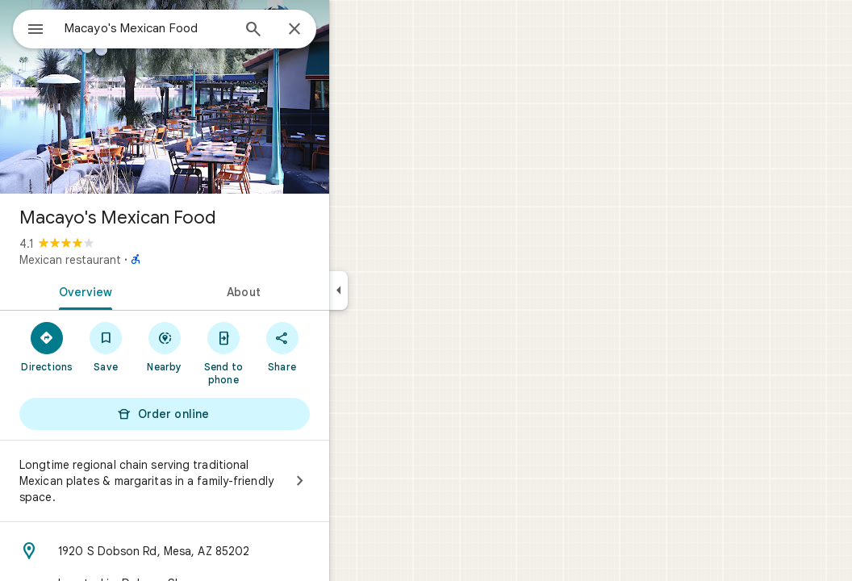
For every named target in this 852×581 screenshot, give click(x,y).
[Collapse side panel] (396, 290)
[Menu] (29, 27)
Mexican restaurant (128, 260)
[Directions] (105, 346)
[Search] (311, 31)
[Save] (164, 346)
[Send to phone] (281, 353)
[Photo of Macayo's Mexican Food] (222, 97)
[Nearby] (223, 346)
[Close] (352, 30)
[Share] (340, 346)
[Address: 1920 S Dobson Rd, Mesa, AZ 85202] (222, 551)
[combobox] (189, 28)
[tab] (140, 290)
